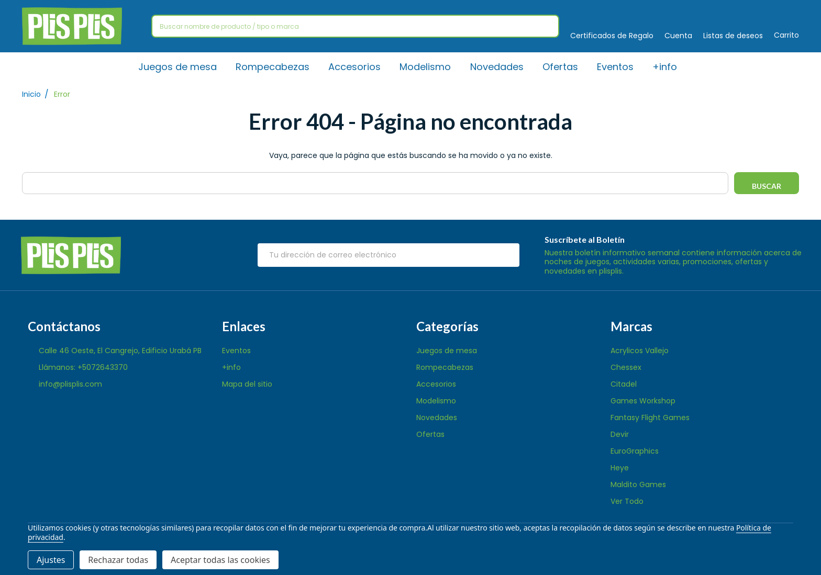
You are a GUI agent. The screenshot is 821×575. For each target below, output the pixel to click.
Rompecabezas (273, 66)
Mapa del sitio (247, 384)
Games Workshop (643, 401)
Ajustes (51, 560)
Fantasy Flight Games (650, 417)
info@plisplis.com (70, 384)
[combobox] (355, 26)
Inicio (31, 94)
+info (664, 66)
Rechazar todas (118, 560)
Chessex (626, 367)
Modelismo (425, 66)
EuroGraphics (635, 451)
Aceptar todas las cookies (220, 560)
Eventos (615, 66)
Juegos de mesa (178, 66)
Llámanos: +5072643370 (83, 367)
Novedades (497, 66)
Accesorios (355, 66)
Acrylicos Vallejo (640, 350)
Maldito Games (638, 484)
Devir (620, 434)
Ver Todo (627, 501)
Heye (620, 468)
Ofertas (560, 66)
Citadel (624, 384)
